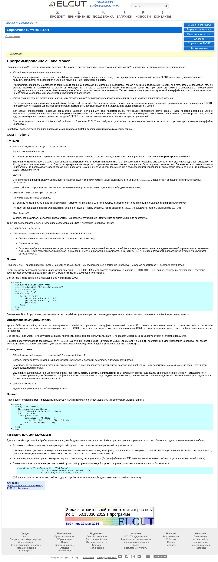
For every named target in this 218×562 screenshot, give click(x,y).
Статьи (171, 542)
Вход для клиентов (199, 34)
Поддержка (26, 23)
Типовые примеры (64, 545)
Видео (135, 545)
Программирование (25, 548)
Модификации (25, 542)
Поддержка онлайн (200, 545)
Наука (64, 542)
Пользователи (64, 550)
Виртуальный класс (199, 29)
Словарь (199, 39)
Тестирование (199, 48)
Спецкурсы (25, 550)
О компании (200, 536)
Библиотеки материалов (136, 542)
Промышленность (64, 536)
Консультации (200, 542)
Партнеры (200, 548)
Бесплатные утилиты (136, 548)
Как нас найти (200, 539)
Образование (64, 539)
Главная (10, 23)
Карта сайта (88, 558)
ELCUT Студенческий (136, 536)
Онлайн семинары (199, 25)
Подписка (170, 545)
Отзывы (64, 548)
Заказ (26, 536)
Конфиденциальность (107, 558)
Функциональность (21, 545)
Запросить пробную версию (25, 539)
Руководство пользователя (136, 539)
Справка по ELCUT (199, 43)
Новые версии (171, 536)
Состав (37, 545)
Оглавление (12, 36)
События (171, 539)
